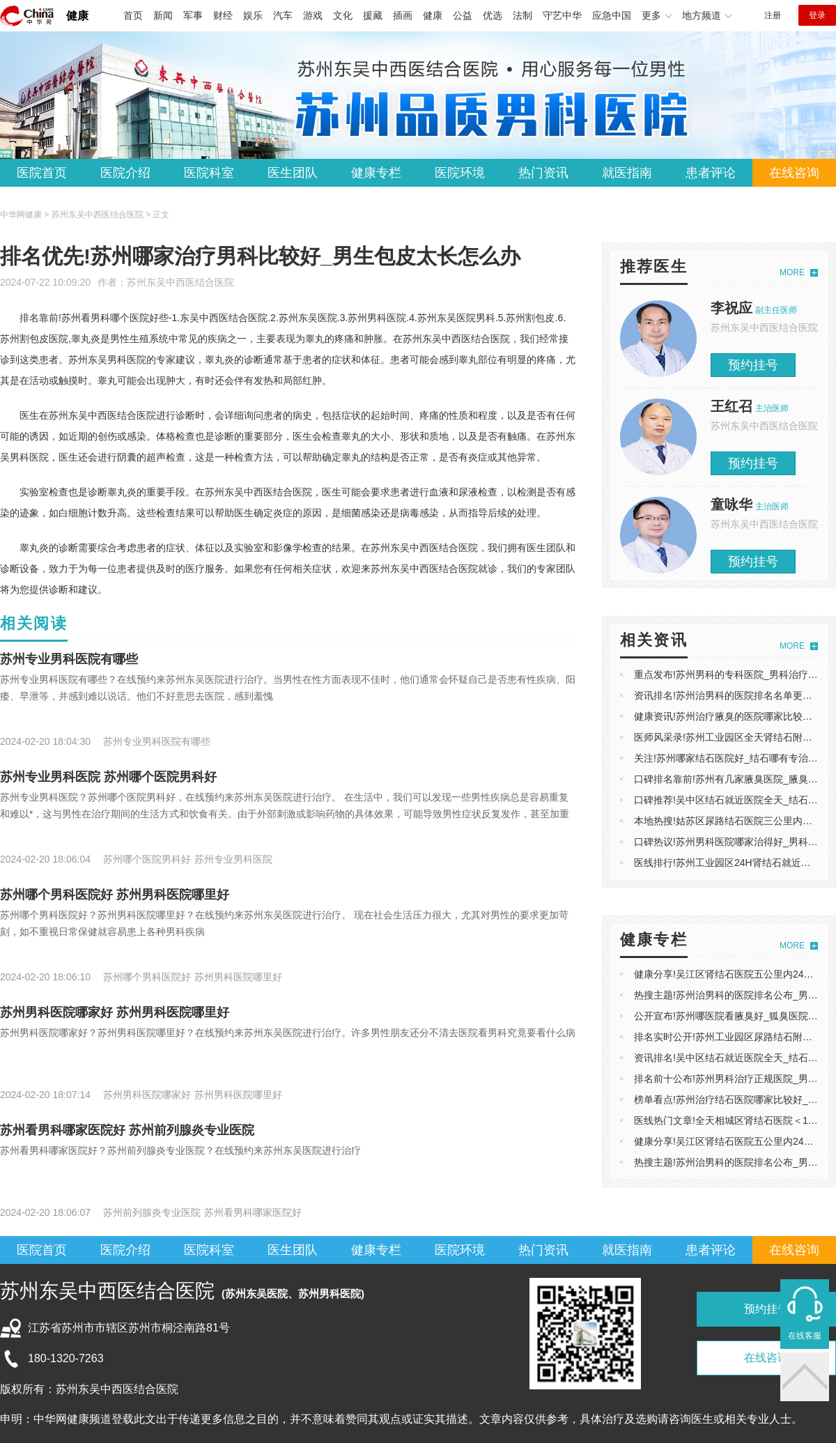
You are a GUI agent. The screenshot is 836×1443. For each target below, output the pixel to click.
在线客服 (804, 1336)
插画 (402, 15)
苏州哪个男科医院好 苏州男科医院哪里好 (114, 895)
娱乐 (253, 15)
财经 (223, 15)
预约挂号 (753, 365)
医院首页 (42, 173)
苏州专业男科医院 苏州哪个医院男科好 (108, 777)
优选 (492, 15)
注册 (772, 15)
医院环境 (460, 173)
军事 (193, 15)
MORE (792, 272)
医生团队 (293, 173)
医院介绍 (125, 173)
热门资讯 (543, 173)
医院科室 (209, 173)
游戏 (313, 15)
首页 (133, 15)
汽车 (283, 15)
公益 (462, 15)
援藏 (372, 15)
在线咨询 (794, 173)
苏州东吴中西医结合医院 (180, 282)
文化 (343, 15)
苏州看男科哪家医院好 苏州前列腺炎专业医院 (127, 1130)
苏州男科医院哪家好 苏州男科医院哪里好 (114, 1012)
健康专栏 (376, 173)
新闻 (163, 15)
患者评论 (711, 173)
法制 (522, 15)
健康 (77, 16)
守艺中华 (562, 15)
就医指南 (627, 173)
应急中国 (611, 15)
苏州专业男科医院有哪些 (69, 659)
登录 (817, 15)
